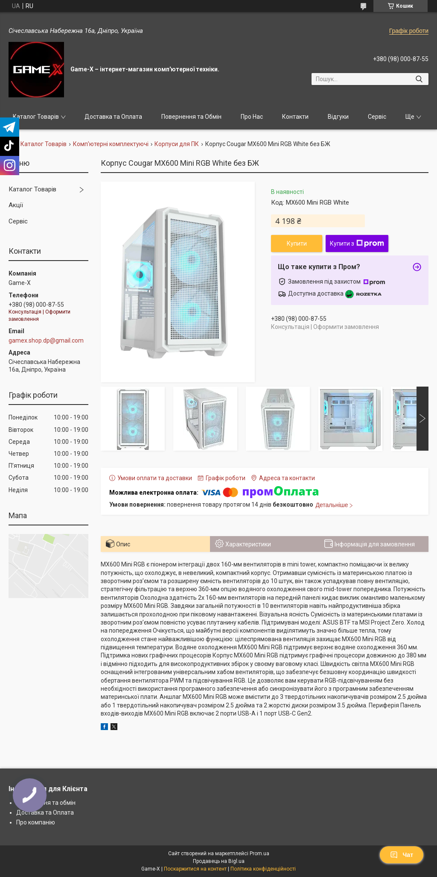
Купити (297, 243)
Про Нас (252, 116)
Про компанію (35, 822)
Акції (16, 205)
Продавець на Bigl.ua (219, 861)
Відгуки (338, 116)
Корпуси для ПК (176, 144)
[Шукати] (418, 79)
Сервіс (377, 116)
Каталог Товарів (36, 116)
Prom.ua (259, 853)
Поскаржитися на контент (195, 869)
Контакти (295, 116)
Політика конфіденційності (263, 869)
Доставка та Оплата (113, 116)
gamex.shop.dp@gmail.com (46, 340)
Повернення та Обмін (191, 116)
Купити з (357, 243)
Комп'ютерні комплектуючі (111, 144)
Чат (401, 855)
